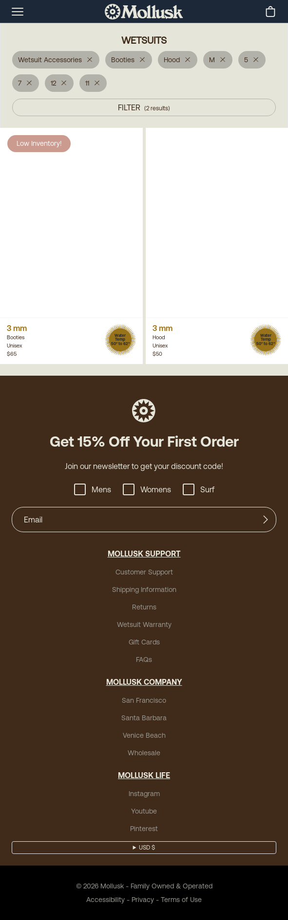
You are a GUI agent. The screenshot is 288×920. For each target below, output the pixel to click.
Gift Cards (144, 642)
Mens (92, 489)
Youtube (144, 811)
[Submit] (265, 519)
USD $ (147, 847)
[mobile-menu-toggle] (17, 11)
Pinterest (144, 829)
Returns (144, 607)
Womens (147, 489)
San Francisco (144, 700)
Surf (198, 489)
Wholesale (144, 753)
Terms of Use (181, 899)
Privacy (143, 899)
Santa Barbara (144, 718)
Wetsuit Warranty (144, 624)
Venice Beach (144, 735)
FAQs (144, 659)
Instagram (144, 794)
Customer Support (144, 572)
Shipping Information (144, 589)
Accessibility (105, 899)
